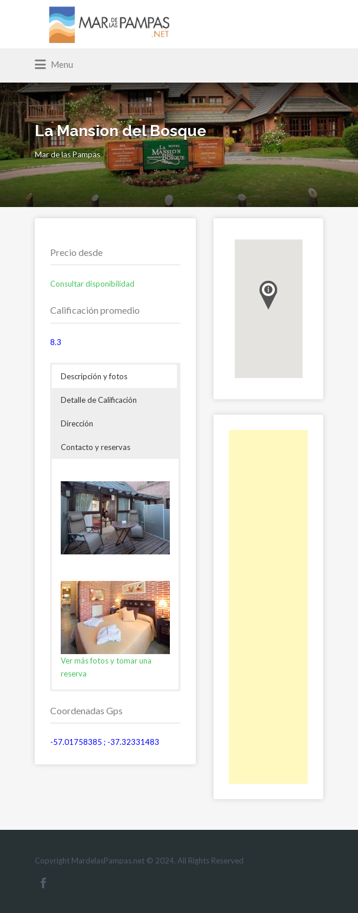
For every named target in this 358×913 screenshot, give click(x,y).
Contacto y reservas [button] (95, 447)
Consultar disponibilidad (92, 283)
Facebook (43, 883)
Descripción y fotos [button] (94, 376)
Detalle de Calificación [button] (99, 400)
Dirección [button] (77, 423)
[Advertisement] (268, 607)
